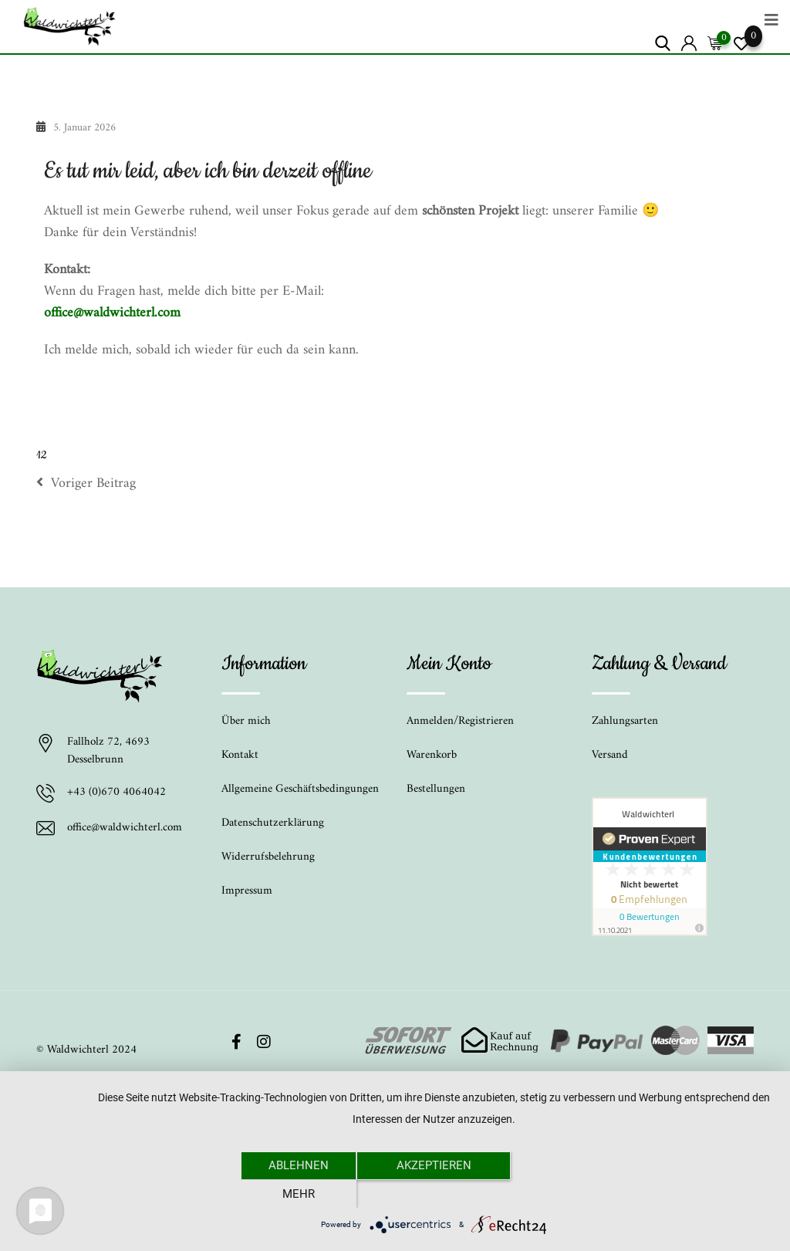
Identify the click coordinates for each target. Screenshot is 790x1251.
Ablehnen (298, 1193)
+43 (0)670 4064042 (116, 793)
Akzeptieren (434, 1193)
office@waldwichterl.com (112, 313)
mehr (568, 1193)
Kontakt (239, 755)
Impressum (246, 891)
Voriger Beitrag (86, 484)
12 (41, 455)
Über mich (246, 721)
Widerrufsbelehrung (268, 857)
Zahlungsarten (625, 721)
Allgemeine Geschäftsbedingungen (300, 789)
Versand (610, 755)
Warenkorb (432, 755)
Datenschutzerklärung (272, 823)
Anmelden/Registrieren (460, 721)
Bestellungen (436, 789)
